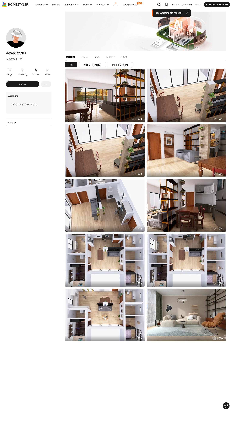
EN (198, 4)
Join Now (187, 4)
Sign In (175, 4)
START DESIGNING (217, 4)
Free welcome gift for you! (168, 12)
